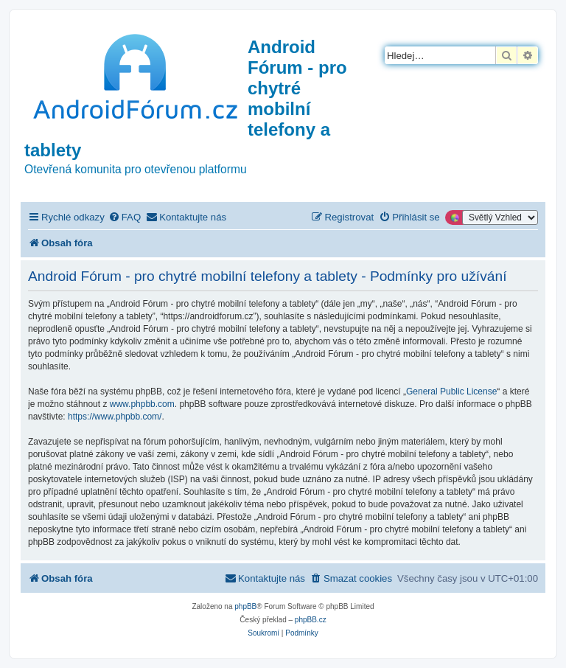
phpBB (245, 606)
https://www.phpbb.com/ (114, 416)
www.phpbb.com (142, 404)
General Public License (451, 391)
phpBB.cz (310, 620)
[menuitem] (124, 217)
